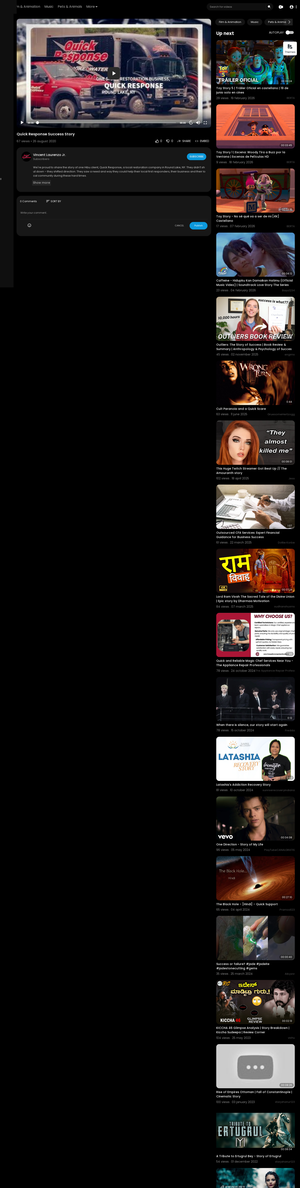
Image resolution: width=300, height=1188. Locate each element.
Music (100, 6)
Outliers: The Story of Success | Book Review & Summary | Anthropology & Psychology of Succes (257, 313)
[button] (292, 7)
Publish (212, 208)
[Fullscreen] (218, 105)
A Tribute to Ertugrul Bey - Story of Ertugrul (262, 1033)
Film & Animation (78, 6)
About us (11, 166)
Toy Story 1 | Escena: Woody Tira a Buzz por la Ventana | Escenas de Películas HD (262, 139)
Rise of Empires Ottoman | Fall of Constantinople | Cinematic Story (255, 979)
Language (30, 171)
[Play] (67, 105)
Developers (13, 171)
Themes (290, 49)
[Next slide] (289, 22)
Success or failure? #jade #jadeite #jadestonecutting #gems (256, 864)
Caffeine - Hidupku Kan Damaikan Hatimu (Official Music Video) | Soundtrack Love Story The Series (261, 254)
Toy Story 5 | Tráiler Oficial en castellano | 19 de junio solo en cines (261, 83)
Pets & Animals (122, 6)
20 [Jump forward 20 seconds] (204, 105)
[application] (142, 64)
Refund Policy (14, 156)
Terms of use (14, 161)
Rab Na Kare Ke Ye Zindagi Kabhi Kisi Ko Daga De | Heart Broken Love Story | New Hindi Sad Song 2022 (260, 1147)
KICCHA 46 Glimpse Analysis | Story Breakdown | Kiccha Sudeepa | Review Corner (258, 922)
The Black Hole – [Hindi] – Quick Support (260, 810)
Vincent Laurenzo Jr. (94, 137)
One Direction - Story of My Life (253, 757)
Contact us (26, 166)
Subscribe (209, 139)
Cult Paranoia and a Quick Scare (254, 367)
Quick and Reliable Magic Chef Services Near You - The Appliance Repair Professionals (259, 594)
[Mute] (211, 105)
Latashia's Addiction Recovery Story (257, 705)
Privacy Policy (34, 161)
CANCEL (192, 208)
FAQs (28, 156)
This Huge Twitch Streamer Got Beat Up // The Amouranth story (262, 421)
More (143, 6)
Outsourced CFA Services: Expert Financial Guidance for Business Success (261, 478)
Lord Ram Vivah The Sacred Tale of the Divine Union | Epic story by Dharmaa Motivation (259, 536)
